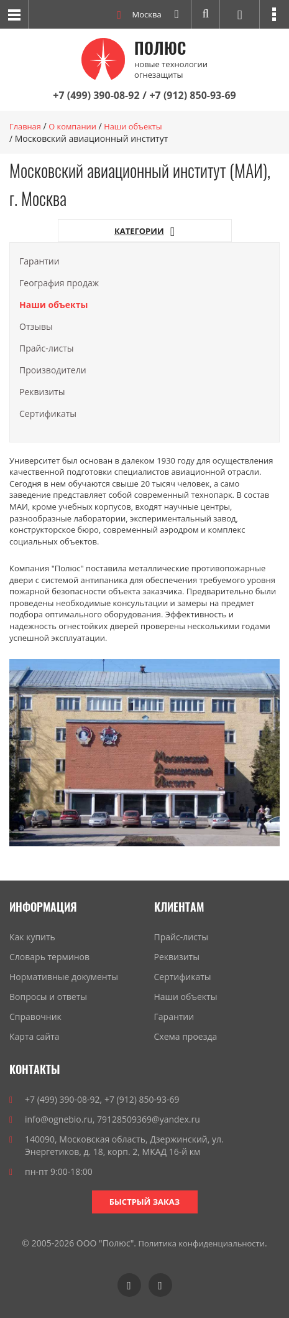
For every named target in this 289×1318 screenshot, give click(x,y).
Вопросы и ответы (48, 997)
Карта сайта (34, 1036)
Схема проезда (186, 1036)
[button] (274, 14)
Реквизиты (42, 391)
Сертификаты (47, 413)
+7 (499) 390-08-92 (96, 95)
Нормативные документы (63, 977)
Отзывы (36, 326)
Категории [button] (144, 231)
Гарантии (39, 260)
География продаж (59, 282)
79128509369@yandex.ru (148, 1118)
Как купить (32, 937)
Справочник (35, 1016)
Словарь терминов (49, 957)
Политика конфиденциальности (202, 1242)
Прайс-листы (46, 347)
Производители (52, 369)
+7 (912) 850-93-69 (192, 95)
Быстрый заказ (144, 1201)
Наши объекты (186, 997)
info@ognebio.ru (59, 1118)
